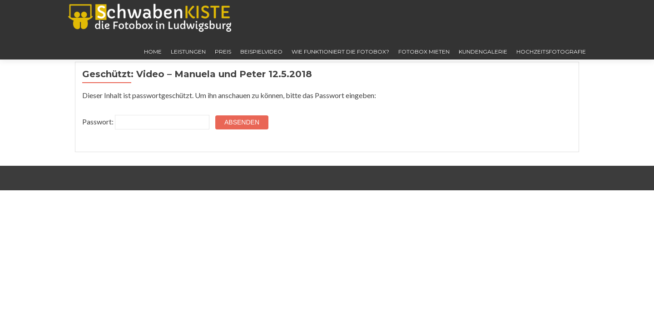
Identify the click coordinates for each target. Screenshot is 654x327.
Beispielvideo (261, 51)
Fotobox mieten (424, 51)
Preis (223, 51)
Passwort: (145, 122)
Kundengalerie (483, 51)
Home (153, 51)
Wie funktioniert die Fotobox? (340, 51)
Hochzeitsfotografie (551, 51)
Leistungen (188, 51)
